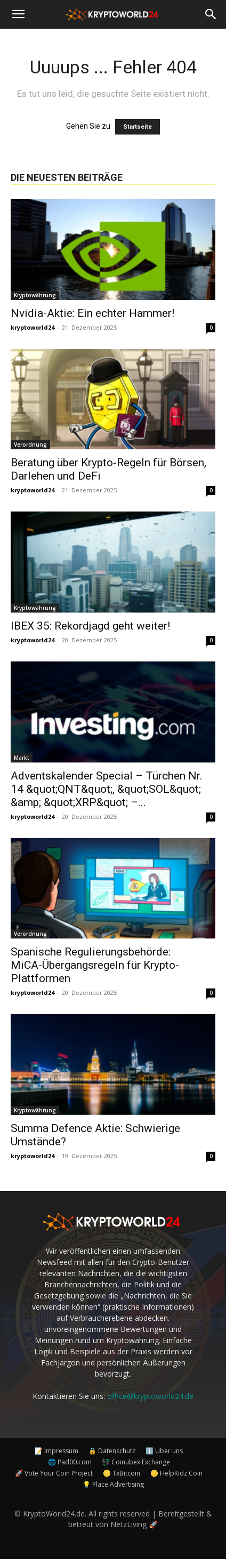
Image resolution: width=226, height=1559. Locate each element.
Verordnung (30, 444)
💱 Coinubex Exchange (136, 1461)
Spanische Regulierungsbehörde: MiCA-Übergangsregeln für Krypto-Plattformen (95, 965)
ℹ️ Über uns (164, 1450)
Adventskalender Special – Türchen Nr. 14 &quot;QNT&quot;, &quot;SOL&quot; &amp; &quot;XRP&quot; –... (107, 789)
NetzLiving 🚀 (134, 1524)
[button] (18, 14)
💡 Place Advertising (113, 1484)
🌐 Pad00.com (70, 1461)
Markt (21, 757)
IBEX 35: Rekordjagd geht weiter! (90, 625)
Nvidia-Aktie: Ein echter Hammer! (92, 313)
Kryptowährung (35, 295)
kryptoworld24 (32, 327)
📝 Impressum (56, 1450)
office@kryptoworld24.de (150, 1396)
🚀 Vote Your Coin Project (54, 1473)
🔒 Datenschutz (111, 1450)
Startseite (137, 126)
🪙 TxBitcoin (121, 1473)
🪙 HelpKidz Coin (176, 1473)
